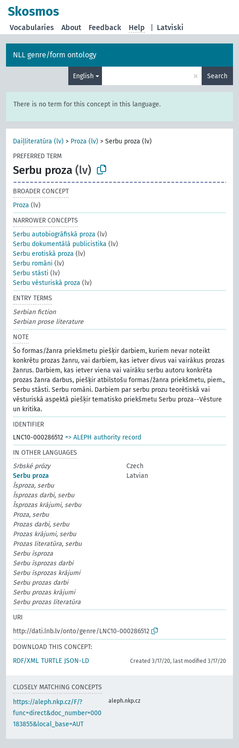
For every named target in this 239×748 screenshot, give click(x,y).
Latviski (170, 27)
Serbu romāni (33, 263)
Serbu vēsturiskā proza (46, 283)
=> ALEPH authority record (103, 437)
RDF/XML (26, 661)
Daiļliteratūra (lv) (38, 141)
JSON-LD (76, 661)
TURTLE (51, 661)
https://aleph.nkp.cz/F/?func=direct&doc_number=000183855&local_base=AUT (57, 713)
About (71, 27)
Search (217, 76)
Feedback (105, 27)
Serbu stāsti (30, 273)
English (83, 76)
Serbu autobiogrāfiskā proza (54, 234)
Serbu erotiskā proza (43, 254)
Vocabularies (32, 27)
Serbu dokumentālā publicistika (60, 244)
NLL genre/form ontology (54, 54)
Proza (21, 205)
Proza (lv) (84, 141)
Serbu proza (31, 476)
